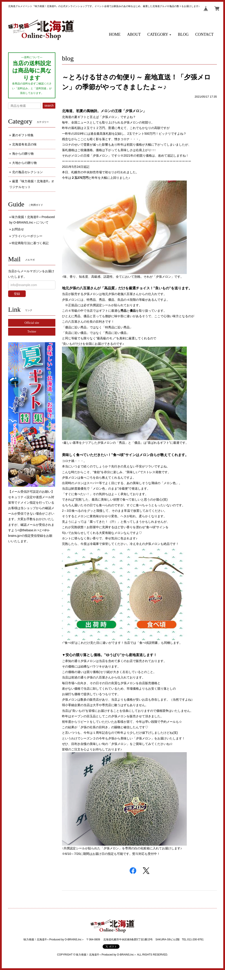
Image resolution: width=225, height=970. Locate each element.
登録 (17, 293)
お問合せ (18, 229)
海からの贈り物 (23, 153)
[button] (159, 34)
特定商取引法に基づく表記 (30, 243)
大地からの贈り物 (24, 163)
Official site (31, 322)
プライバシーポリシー (27, 236)
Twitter (31, 331)
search (49, 105)
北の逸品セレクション (27, 172)
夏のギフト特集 (23, 135)
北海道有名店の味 (24, 144)
